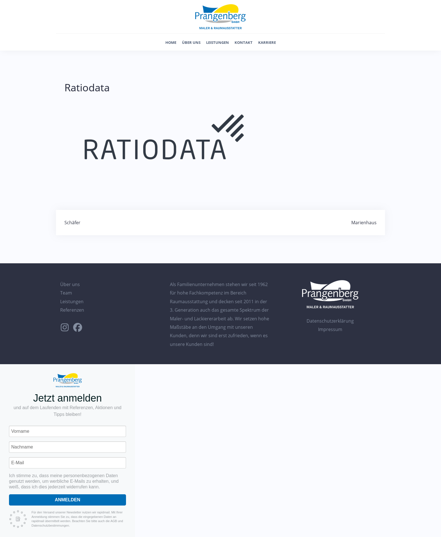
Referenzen (72, 310)
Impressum (330, 329)
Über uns (191, 42)
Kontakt (244, 42)
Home (170, 42)
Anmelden (67, 499)
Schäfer (72, 222)
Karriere (267, 42)
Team (66, 293)
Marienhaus (364, 222)
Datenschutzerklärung (330, 321)
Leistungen (217, 42)
